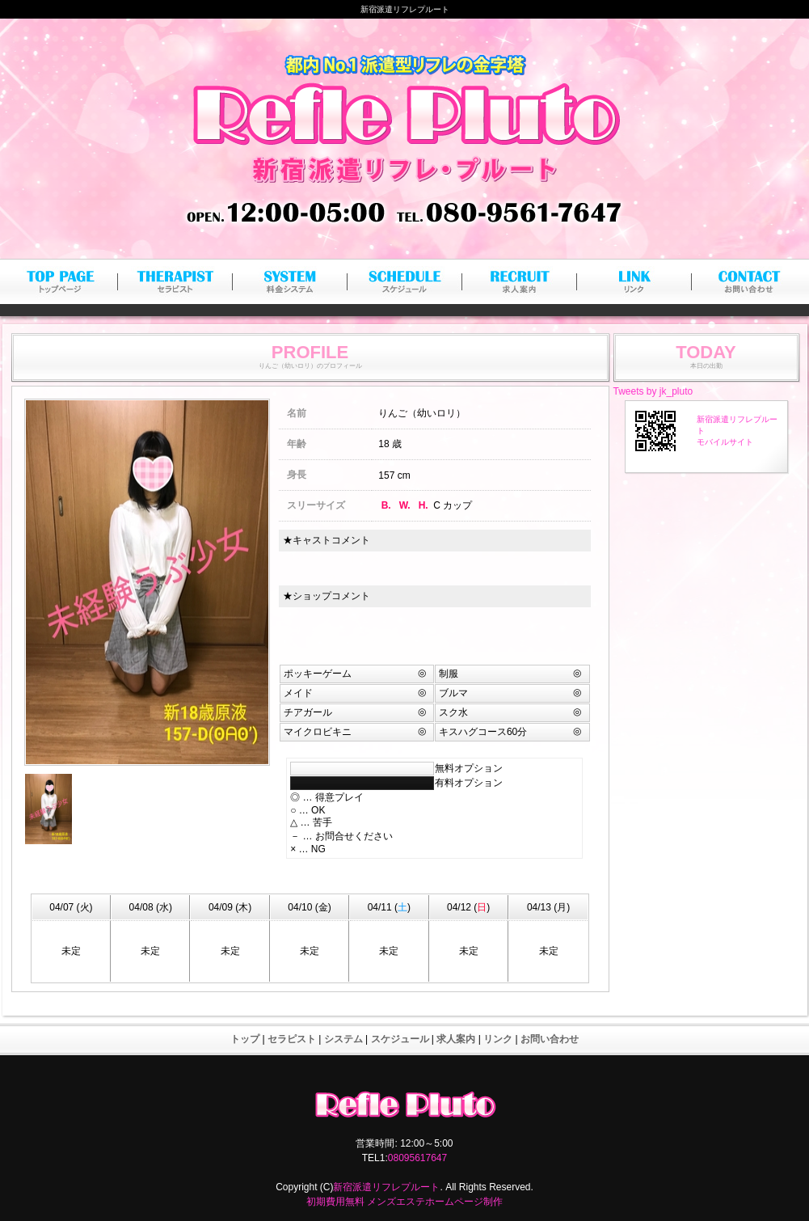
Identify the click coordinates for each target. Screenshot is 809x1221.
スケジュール (400, 1039)
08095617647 (417, 1158)
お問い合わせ (549, 1039)
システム (343, 1039)
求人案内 (455, 1039)
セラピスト (292, 1039)
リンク (497, 1039)
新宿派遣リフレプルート (386, 1187)
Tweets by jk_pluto (653, 391)
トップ (244, 1039)
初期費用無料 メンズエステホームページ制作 (404, 1201)
